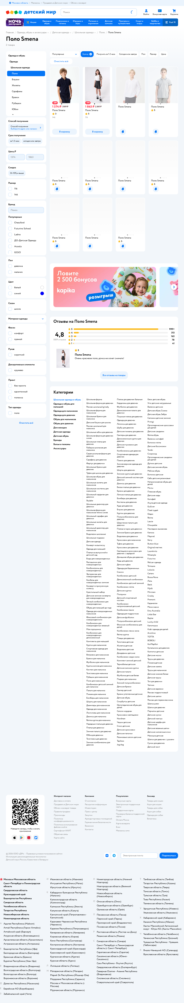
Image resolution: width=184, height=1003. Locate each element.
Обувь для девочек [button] (63, 423)
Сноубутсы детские (126, 701)
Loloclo (150, 570)
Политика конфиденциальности (64, 819)
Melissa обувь (153, 471)
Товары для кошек (155, 801)
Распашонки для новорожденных (93, 563)
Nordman (121, 718)
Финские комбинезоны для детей (129, 626)
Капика (150, 532)
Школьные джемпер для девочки (97, 505)
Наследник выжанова (157, 529)
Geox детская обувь (156, 399)
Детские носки (154, 655)
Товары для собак (155, 808)
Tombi (150, 450)
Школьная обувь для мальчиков (95, 478)
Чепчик (150, 685)
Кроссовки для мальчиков (129, 540)
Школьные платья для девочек (96, 443)
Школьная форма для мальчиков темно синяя (97, 511)
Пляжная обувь (154, 492)
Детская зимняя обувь (157, 467)
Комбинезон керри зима (128, 657)
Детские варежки (155, 689)
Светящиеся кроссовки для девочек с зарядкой (129, 552)
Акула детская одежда (157, 503)
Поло (102, 32)
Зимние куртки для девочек (129, 474)
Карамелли (152, 603)
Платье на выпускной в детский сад (96, 553)
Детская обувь (123, 698)
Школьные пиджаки (95, 538)
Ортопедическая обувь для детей (129, 706)
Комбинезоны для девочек (129, 451)
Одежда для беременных (128, 568)
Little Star (151, 614)
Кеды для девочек (125, 561)
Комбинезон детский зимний (130, 583)
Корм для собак (154, 811)
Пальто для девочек (126, 460)
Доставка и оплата (62, 801)
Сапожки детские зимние (159, 418)
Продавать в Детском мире (66, 804)
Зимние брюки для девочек (129, 532)
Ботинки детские (155, 474)
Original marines (154, 547)
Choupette (152, 525)
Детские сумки (154, 715)
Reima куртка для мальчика (98, 720)
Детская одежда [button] (61, 431)
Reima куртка (123, 634)
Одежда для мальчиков (96, 709)
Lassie (150, 521)
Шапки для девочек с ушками (160, 739)
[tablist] (114, 287)
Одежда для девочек (126, 420)
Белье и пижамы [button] (61, 444)
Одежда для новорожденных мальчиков (99, 612)
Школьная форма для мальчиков (95, 411)
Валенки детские (155, 407)
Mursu (150, 488)
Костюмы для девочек (127, 502)
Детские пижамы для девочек (130, 431)
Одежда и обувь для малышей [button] (63, 405)
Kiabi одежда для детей (157, 629)
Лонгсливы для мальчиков (98, 713)
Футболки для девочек (127, 407)
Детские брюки (124, 686)
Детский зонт (153, 747)
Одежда (13, 61)
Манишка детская (155, 736)
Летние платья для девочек (129, 495)
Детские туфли (124, 564)
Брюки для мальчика (95, 658)
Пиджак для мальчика (126, 679)
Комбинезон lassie (125, 610)
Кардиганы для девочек (127, 403)
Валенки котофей (155, 439)
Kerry (149, 540)
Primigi (150, 422)
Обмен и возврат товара (65, 808)
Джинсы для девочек (126, 483)
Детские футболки (125, 617)
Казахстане (32, 859)
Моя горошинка (93, 629)
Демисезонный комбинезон (130, 579)
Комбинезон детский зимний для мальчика (99, 685)
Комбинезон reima (125, 587)
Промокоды (59, 815)
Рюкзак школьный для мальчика (96, 427)
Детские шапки (154, 696)
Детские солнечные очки (159, 732)
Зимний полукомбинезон (129, 683)
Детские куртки (124, 591)
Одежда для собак (155, 815)
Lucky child (152, 622)
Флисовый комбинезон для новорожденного (98, 618)
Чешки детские (124, 722)
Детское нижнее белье (157, 674)
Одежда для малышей (95, 549)
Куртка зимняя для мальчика (99, 666)
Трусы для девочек (155, 659)
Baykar (150, 618)
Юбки (15, 109)
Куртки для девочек (126, 513)
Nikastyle (151, 555)
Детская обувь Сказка (157, 410)
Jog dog (120, 745)
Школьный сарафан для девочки (97, 517)
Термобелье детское (126, 664)
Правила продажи (62, 811)
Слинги (120, 572)
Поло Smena (83, 355)
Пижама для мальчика (96, 694)
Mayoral (151, 536)
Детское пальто (124, 672)
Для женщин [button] (60, 427)
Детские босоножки (156, 446)
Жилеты (16, 85)
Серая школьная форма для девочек (98, 454)
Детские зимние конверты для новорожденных (98, 597)
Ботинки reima (154, 442)
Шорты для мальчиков (96, 702)
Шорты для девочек (126, 470)
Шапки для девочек (156, 707)
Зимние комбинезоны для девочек (98, 743)
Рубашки (16, 103)
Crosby (150, 596)
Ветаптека (151, 818)
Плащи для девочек (125, 638)
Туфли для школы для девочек (99, 473)
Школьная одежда (84, 32)
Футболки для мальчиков (97, 662)
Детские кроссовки (126, 730)
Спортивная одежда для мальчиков (97, 650)
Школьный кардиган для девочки (97, 495)
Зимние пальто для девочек (98, 731)
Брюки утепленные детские (129, 694)
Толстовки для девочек (96, 739)
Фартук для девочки (95, 463)
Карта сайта (59, 838)
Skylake (89, 500)
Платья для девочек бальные (129, 399)
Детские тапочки (125, 733)
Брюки (15, 97)
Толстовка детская (125, 642)
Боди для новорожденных (98, 559)
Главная (10, 32)
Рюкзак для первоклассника (160, 700)
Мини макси (153, 607)
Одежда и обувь (16, 55)
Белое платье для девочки (128, 487)
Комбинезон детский (126, 576)
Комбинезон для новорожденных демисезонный (93, 635)
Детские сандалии (155, 431)
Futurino (151, 559)
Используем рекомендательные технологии (26, 856)
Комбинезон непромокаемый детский (128, 605)
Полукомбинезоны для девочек (127, 518)
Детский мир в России (16, 859)
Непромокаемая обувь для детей (159, 483)
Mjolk (150, 588)
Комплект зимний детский (129, 660)
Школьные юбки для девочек (99, 432)
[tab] (103, 287)
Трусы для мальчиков (156, 670)
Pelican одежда (154, 562)
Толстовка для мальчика (97, 673)
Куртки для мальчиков (96, 645)
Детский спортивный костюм (127, 599)
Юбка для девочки (94, 735)
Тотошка (151, 566)
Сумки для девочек (156, 743)
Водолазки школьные (96, 534)
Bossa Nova (152, 577)
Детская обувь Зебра (156, 414)
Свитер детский (124, 690)
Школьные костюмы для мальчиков (97, 489)
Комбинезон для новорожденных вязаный (97, 624)
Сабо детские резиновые (158, 478)
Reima (150, 518)
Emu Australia (153, 611)
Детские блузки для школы (98, 422)
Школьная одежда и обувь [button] (67, 399)
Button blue (152, 544)
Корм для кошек (154, 804)
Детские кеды (153, 495)
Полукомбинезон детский (129, 621)
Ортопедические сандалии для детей (159, 458)
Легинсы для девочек (126, 424)
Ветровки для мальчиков (97, 655)
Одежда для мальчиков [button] (65, 410)
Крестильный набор (95, 592)
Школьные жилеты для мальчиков (96, 483)
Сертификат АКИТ (62, 830)
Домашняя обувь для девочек (130, 557)
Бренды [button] (57, 440)
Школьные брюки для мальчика (96, 417)
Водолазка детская (125, 649)
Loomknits (152, 551)
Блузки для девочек (126, 509)
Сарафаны (17, 91)
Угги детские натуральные (159, 403)
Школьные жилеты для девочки (96, 523)
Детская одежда (60, 32)
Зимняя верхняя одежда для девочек (129, 465)
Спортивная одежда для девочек (127, 455)
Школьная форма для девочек (99, 403)
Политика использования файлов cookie (65, 825)
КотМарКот (152, 644)
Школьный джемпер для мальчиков (97, 529)
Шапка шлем (153, 704)
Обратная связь (61, 834)
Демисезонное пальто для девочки (129, 411)
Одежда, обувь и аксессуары (32, 32)
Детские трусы (154, 678)
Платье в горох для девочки (129, 529)
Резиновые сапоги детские (129, 737)
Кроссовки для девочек (127, 547)
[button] (170, 22)
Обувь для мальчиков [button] (64, 419)
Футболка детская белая (128, 675)
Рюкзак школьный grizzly (97, 407)
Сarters (150, 573)
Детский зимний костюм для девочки (130, 478)
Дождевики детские (126, 653)
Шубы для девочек (125, 428)
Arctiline (151, 633)
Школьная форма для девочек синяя (99, 437)
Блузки (15, 79)
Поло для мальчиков (95, 681)
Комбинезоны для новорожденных (94, 569)
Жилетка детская (124, 646)
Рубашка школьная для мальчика (96, 449)
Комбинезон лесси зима (128, 631)
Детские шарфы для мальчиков (156, 723)
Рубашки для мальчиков (97, 677)
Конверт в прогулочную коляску (97, 587)
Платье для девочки (95, 728)
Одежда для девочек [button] (64, 415)
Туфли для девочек (125, 544)
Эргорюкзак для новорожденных (93, 575)
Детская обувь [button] (61, 435)
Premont (151, 599)
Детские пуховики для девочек (127, 446)
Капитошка (152, 625)
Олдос (150, 514)
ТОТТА (150, 637)
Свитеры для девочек (126, 435)
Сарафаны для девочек (96, 460)
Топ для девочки (154, 681)
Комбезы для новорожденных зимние (97, 581)
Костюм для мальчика (96, 670)
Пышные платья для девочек (129, 416)
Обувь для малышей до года (98, 608)
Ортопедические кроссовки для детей (160, 426)
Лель (149, 581)
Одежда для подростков (128, 614)
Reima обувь (153, 435)
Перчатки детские (155, 711)
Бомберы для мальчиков (97, 698)
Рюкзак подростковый (157, 692)
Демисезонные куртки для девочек (129, 440)
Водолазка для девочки (127, 536)
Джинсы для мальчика (96, 716)
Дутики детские (154, 463)
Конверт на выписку (95, 545)
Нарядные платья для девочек (99, 724)
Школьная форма (94, 399)
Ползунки (121, 594)
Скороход (152, 454)
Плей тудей (152, 510)
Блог (118, 827)
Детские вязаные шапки (158, 728)
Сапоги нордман (124, 711)
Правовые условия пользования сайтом (44, 853)
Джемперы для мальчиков (98, 705)
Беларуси (43, 859)
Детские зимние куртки (128, 668)
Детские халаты (154, 666)
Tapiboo (120, 741)
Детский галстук (154, 718)
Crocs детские (123, 726)
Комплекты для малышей (97, 641)
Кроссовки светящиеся (127, 715)
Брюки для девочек (126, 491)
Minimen (151, 592)
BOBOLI (151, 640)
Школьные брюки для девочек (96, 468)
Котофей (151, 499)
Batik (149, 585)
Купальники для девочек (158, 648)
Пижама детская (154, 663)
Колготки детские (155, 652)
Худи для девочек (125, 506)
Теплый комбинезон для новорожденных (97, 603)
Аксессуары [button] (59, 448)
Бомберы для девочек (127, 498)
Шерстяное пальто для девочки (127, 524)
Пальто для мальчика (95, 690)
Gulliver (151, 506)
